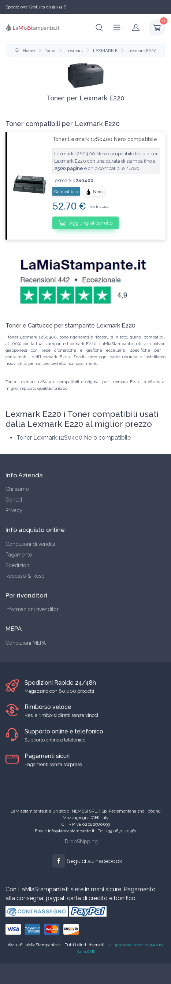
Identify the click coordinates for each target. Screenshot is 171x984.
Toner (50, 50)
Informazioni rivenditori (32, 609)
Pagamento (18, 555)
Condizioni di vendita (30, 544)
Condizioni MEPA (25, 643)
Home (25, 50)
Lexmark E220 (142, 50)
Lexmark (74, 50)
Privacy (13, 510)
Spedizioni (17, 565)
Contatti (14, 500)
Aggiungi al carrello (85, 222)
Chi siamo (17, 489)
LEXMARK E (105, 50)
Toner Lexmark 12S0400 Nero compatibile (104, 139)
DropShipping (81, 841)
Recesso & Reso (25, 576)
